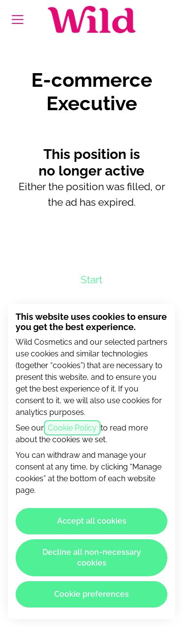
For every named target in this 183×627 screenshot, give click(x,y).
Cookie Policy (72, 427)
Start (91, 280)
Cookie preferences (91, 594)
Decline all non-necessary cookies (91, 558)
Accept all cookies (91, 521)
